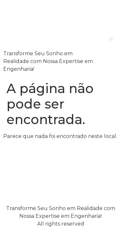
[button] (111, 39)
